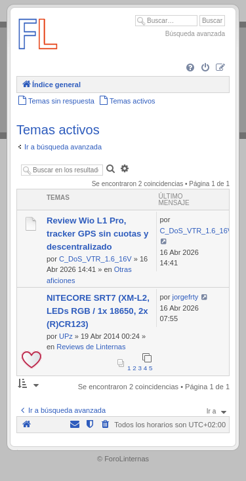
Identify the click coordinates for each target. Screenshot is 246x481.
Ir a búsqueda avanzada (63, 147)
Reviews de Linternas (90, 347)
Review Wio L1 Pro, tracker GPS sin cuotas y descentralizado (97, 234)
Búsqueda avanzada (195, 33)
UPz (66, 336)
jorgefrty (185, 297)
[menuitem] (190, 68)
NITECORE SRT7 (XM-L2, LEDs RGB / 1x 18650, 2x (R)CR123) (98, 311)
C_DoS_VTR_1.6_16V (95, 259)
